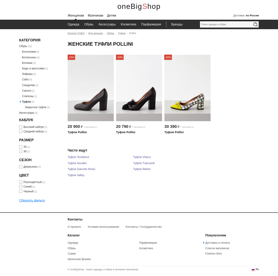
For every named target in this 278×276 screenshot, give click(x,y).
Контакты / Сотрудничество (144, 226)
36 (25, 151)
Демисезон (30, 166)
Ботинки (27, 62)
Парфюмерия (151, 24)
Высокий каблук (33, 126)
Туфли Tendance (78, 157)
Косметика (128, 24)
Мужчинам (95, 15)
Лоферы (27, 73)
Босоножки (29, 51)
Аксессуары (107, 24)
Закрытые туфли (35, 107)
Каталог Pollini (76, 33)
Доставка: (246, 15)
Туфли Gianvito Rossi (81, 169)
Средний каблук (33, 131)
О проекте (74, 226)
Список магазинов (217, 248)
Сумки (72, 253)
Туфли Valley (76, 175)
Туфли (122, 33)
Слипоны (28, 96)
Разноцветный (32, 182)
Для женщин (95, 33)
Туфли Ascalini (77, 163)
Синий (27, 186)
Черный (28, 191)
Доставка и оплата (217, 242)
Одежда (73, 24)
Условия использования (103, 226)
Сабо (25, 79)
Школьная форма (79, 259)
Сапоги (26, 90)
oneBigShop (139, 6)
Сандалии (28, 85)
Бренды (177, 24)
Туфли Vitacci (142, 157)
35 (25, 146)
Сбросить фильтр (32, 200)
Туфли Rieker (142, 169)
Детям (111, 15)
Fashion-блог (213, 253)
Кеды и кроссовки (33, 68)
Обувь (88, 24)
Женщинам (76, 15)
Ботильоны (29, 57)
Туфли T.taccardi (144, 163)
